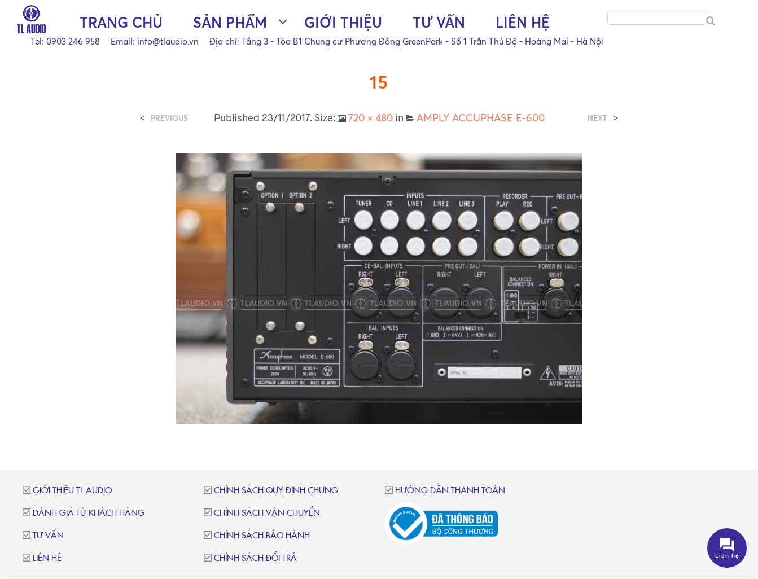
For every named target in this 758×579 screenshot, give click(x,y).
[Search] (710, 21)
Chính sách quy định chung (276, 490)
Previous (169, 118)
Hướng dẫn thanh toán (450, 490)
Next (597, 118)
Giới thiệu (343, 23)
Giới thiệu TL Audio (72, 490)
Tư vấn (439, 23)
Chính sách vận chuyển (267, 513)
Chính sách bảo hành (262, 536)
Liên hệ (523, 23)
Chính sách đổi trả (255, 558)
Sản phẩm (230, 23)
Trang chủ (121, 23)
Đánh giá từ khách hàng (88, 513)
